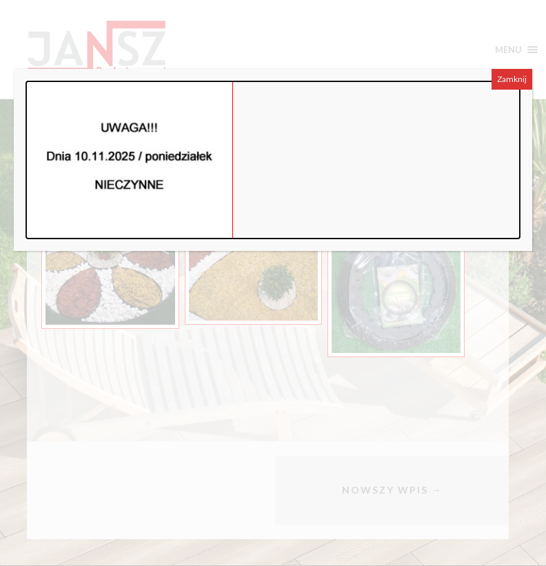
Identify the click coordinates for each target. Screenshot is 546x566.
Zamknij (512, 79)
